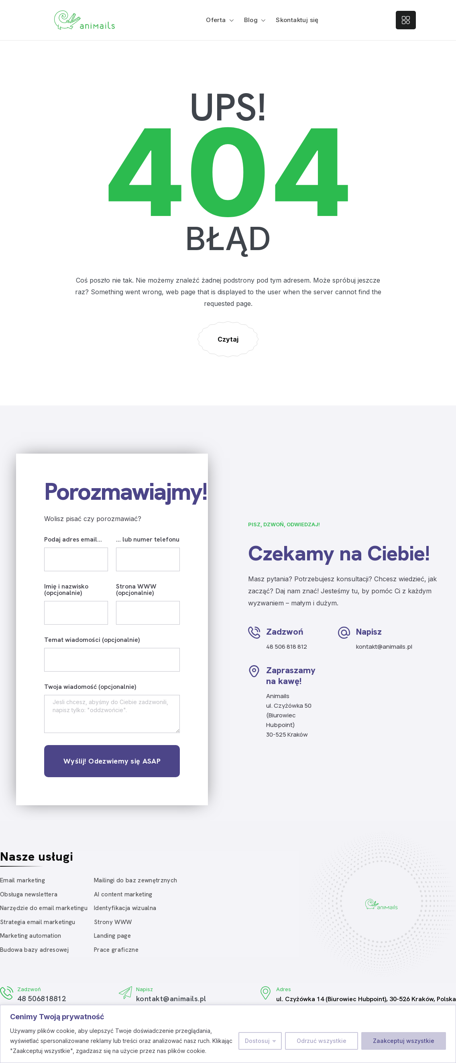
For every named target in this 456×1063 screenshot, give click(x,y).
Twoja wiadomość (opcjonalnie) (90, 687)
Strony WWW (113, 922)
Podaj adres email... (73, 540)
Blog (251, 20)
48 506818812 (41, 998)
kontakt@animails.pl (171, 998)
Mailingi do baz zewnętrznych (135, 880)
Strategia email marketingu (37, 922)
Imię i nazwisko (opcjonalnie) (66, 590)
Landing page (112, 936)
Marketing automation (30, 936)
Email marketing (22, 880)
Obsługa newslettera (28, 894)
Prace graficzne (116, 950)
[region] (228, 1034)
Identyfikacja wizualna (125, 908)
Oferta (216, 20)
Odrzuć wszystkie (321, 1040)
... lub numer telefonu (147, 540)
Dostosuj (257, 1040)
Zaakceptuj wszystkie (403, 1040)
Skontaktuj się (297, 20)
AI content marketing (123, 894)
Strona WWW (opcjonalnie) (136, 590)
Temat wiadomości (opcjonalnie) (92, 640)
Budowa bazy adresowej (34, 950)
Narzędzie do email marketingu (44, 908)
